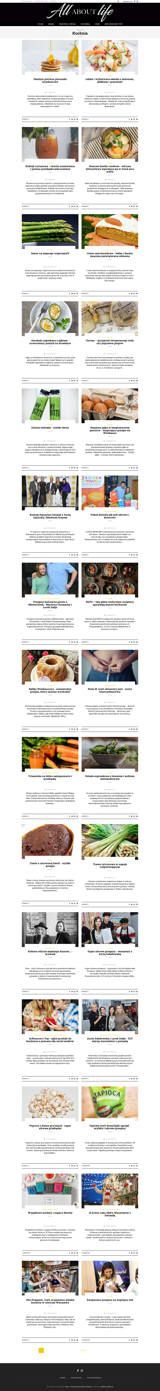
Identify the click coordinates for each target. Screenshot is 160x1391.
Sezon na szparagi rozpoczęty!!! (50, 253)
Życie (40, 24)
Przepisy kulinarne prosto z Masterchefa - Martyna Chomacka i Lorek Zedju (50, 604)
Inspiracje (107, 511)
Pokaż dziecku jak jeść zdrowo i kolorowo (110, 516)
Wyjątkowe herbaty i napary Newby (50, 1212)
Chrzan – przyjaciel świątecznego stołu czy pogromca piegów (110, 342)
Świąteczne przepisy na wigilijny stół (110, 1300)
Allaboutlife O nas (41, 1)
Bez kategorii (107, 250)
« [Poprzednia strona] (24, 1350)
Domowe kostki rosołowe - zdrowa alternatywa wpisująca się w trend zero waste (110, 169)
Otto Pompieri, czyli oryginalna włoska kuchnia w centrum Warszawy (50, 1301)
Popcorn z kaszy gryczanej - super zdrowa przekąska (50, 1127)
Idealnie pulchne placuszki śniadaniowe (50, 80)
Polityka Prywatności (94, 1378)
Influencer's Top (39, 1035)
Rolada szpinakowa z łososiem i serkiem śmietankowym (109, 777)
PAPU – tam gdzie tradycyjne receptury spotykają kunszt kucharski (110, 603)
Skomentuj (25, 119)
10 (63, 1350)
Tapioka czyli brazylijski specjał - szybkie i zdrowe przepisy (110, 1127)
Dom (97, 24)
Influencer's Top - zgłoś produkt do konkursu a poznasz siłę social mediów (50, 1040)
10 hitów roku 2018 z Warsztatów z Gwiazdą (110, 1214)
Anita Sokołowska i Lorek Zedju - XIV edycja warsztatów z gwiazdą (110, 1040)
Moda (51, 24)
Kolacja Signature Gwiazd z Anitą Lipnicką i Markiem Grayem (50, 516)
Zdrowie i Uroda (67, 24)
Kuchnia (85, 24)
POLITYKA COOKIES (76, 1378)
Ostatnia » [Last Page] (83, 1350)
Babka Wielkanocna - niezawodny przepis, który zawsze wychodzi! (50, 690)
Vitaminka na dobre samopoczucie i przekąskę (50, 777)
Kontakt (53, 1)
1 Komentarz (86, 1166)
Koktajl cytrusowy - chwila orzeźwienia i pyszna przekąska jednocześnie (50, 167)
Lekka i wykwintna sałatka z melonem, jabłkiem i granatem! (110, 80)
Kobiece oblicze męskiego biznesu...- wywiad (50, 953)
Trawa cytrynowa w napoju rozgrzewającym (110, 866)
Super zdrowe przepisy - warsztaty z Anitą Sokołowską (110, 953)
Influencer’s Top (113, 24)
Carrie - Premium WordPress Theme (78, 1387)
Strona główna (27, 1)
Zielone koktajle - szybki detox (50, 427)
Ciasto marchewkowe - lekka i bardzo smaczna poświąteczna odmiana (110, 255)
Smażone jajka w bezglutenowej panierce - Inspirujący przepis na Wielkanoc (110, 430)
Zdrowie (113, 685)
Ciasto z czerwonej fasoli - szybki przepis (50, 865)
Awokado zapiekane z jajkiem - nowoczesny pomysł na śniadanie (50, 342)
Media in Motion (107, 1387)
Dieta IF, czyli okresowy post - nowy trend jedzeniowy (110, 690)
